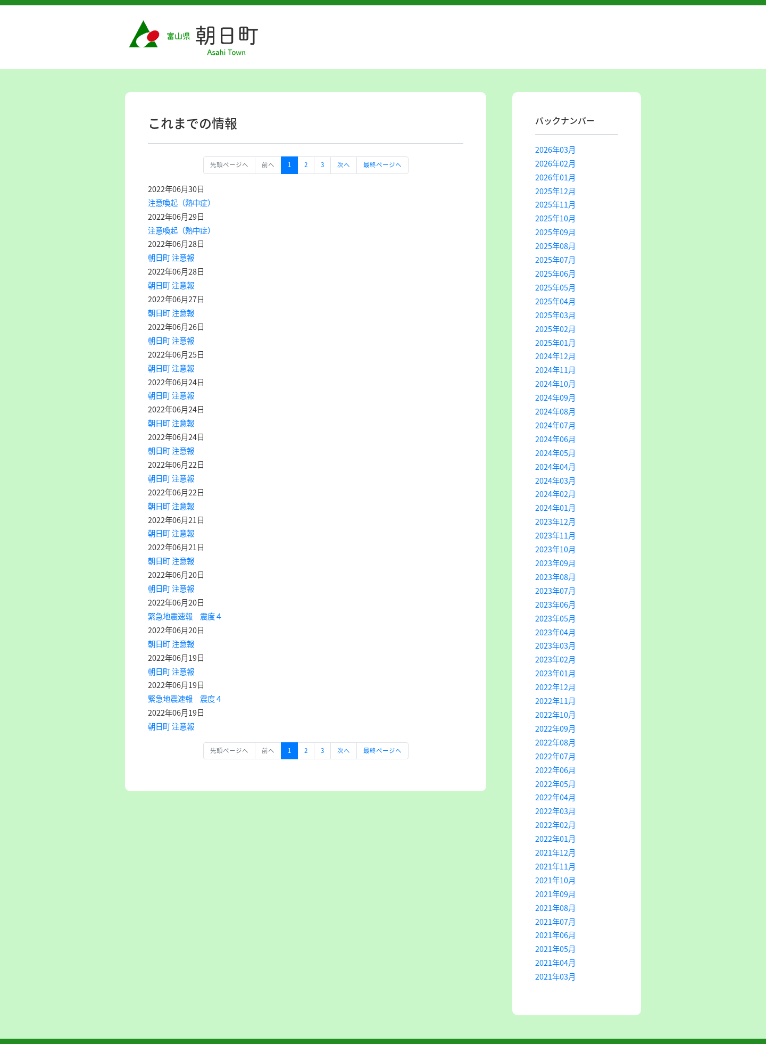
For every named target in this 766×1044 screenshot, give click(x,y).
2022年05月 (555, 784)
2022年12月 (555, 687)
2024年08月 (555, 411)
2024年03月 (555, 480)
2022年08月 (555, 742)
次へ (343, 164)
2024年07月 (555, 425)
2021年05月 (555, 949)
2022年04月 (555, 797)
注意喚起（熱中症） (181, 203)
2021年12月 (555, 852)
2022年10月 (555, 714)
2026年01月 (555, 177)
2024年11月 (555, 370)
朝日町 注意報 (171, 257)
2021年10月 (555, 880)
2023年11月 (555, 535)
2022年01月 (555, 838)
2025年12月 (555, 191)
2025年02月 (555, 329)
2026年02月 (555, 163)
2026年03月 (555, 149)
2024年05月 (555, 453)
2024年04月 (555, 467)
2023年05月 (555, 618)
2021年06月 (555, 935)
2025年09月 (555, 232)
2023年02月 (555, 659)
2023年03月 (555, 645)
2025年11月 (555, 204)
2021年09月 (555, 894)
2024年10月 (555, 384)
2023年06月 (555, 604)
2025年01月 (555, 343)
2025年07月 (555, 260)
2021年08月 (555, 908)
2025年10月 (555, 218)
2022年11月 (555, 701)
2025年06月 (555, 273)
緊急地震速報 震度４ (185, 616)
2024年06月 (555, 439)
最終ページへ (382, 164)
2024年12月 (555, 356)
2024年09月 (555, 397)
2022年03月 (555, 811)
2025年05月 (555, 287)
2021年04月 (555, 962)
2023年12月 (555, 521)
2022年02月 (555, 825)
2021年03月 (555, 976)
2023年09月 (555, 563)
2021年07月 (555, 921)
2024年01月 (555, 507)
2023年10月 (555, 549)
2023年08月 (555, 577)
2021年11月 (555, 866)
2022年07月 (555, 756)
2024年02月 (555, 494)
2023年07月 (555, 590)
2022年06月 (555, 770)
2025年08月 (555, 246)
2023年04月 (555, 632)
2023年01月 (555, 673)
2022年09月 (555, 728)
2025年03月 (555, 315)
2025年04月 (555, 301)
